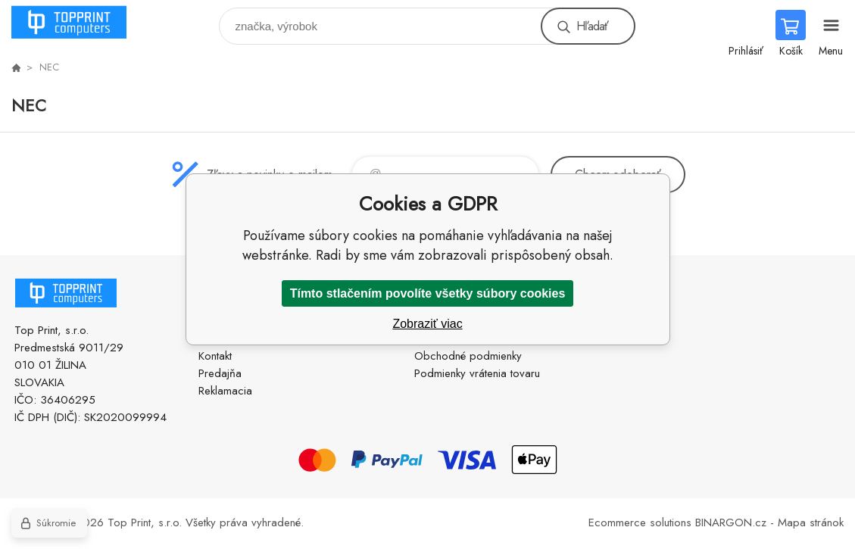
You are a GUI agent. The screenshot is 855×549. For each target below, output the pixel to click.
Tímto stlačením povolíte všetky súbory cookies (428, 293)
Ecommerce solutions (639, 522)
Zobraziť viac (427, 323)
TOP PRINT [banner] (78, 22)
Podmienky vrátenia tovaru (477, 373)
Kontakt (215, 356)
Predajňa (220, 373)
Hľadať (592, 26)
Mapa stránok (811, 522)
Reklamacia (225, 390)
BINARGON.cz (730, 522)
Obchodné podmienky (468, 356)
